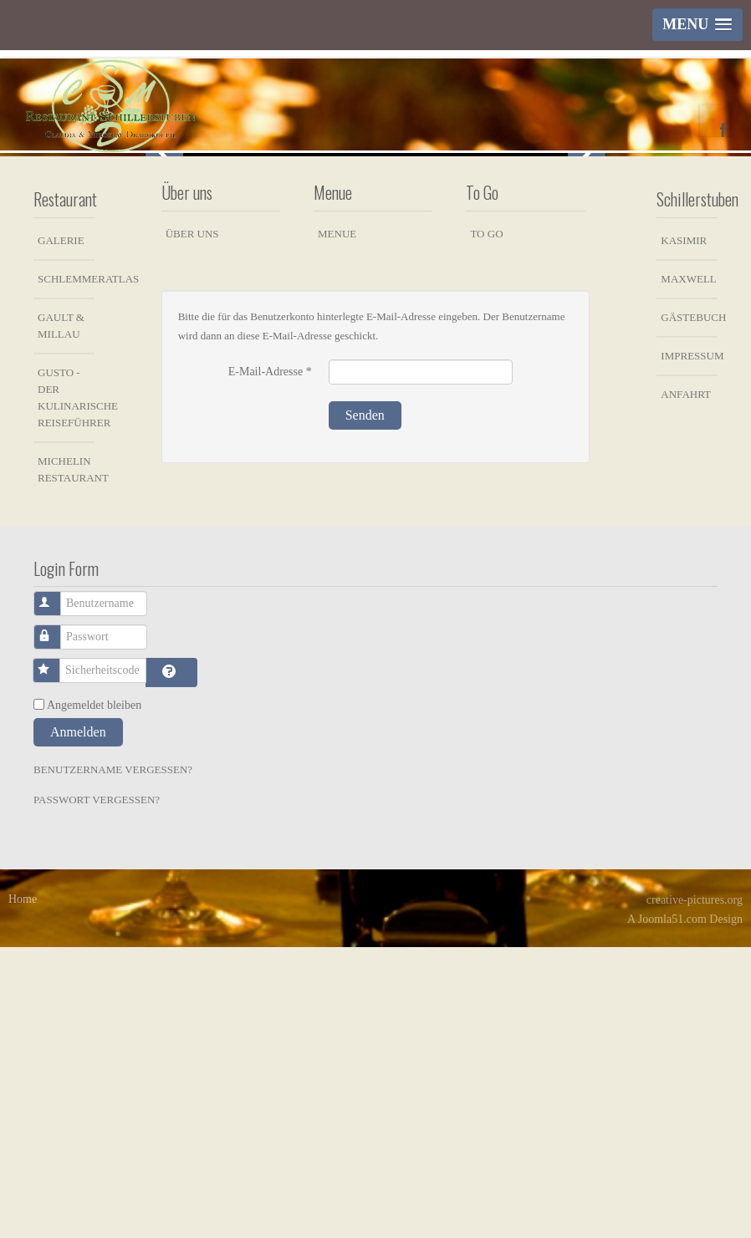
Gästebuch (689, 608)
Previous (164, 298)
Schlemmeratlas (66, 569)
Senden (365, 706)
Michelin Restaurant (66, 760)
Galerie (61, 531)
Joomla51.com (672, 1210)
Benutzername (56, 886)
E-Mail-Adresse (270, 662)
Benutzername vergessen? (112, 1060)
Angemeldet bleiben (94, 996)
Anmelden (78, 1023)
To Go (486, 524)
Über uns (192, 524)
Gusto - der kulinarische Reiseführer (66, 688)
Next (586, 298)
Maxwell (688, 569)
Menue (337, 524)
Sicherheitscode (55, 953)
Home (22, 1190)
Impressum (689, 646)
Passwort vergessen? (96, 1090)
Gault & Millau (61, 616)
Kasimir (684, 531)
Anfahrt (686, 685)
